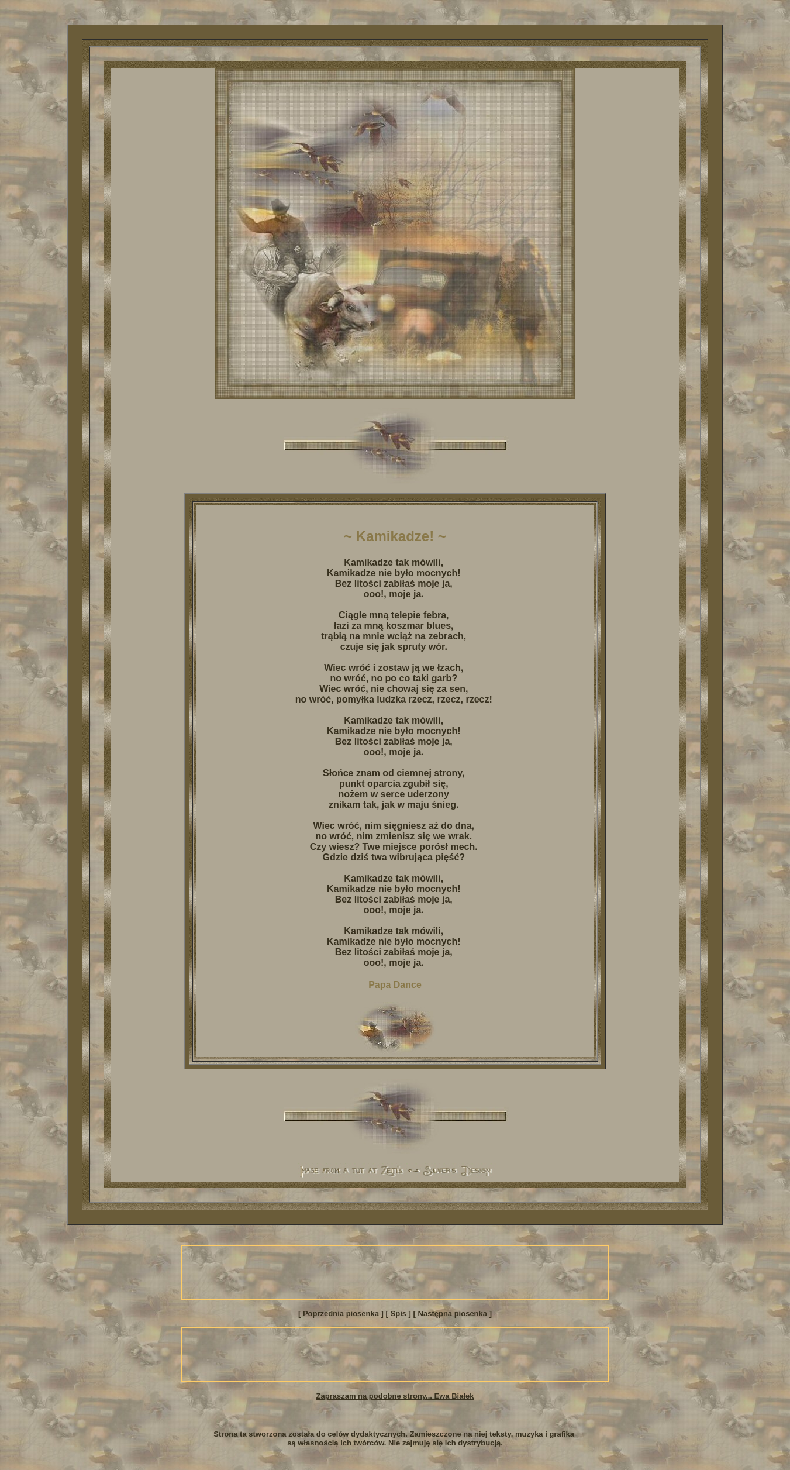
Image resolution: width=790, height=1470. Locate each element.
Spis (398, 1313)
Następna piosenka (453, 1313)
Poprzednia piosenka (341, 1313)
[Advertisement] (395, 1272)
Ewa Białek (454, 1396)
